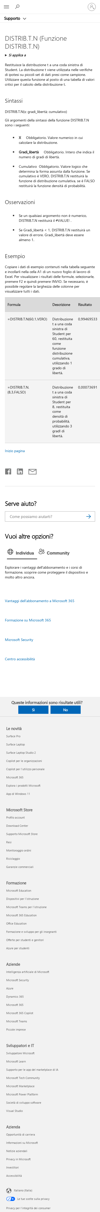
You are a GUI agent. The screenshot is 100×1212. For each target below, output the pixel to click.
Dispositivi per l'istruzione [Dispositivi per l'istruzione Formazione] (22, 899)
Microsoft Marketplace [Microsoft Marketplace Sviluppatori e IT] (20, 1086)
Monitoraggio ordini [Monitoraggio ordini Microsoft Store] (18, 850)
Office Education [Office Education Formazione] (16, 923)
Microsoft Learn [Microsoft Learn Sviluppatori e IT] (16, 1061)
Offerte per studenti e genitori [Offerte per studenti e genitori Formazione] (25, 940)
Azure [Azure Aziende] (9, 988)
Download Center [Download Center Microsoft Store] (17, 826)
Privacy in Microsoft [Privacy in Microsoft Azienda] (18, 1159)
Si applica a (17, 55)
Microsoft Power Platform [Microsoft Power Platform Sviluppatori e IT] (22, 1094)
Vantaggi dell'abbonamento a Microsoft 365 (39, 600)
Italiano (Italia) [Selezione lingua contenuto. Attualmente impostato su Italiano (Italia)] (23, 1190)
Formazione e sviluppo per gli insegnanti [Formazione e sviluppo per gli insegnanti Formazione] (31, 932)
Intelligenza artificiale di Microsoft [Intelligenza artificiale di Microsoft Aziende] (27, 972)
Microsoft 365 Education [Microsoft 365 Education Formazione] (21, 915)
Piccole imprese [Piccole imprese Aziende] (16, 1029)
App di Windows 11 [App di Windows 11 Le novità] (18, 794)
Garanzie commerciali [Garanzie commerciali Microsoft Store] (20, 867)
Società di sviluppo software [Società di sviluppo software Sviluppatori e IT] (23, 1102)
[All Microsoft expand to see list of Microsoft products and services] (6, 7)
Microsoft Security (19, 639)
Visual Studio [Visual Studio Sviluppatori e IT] (14, 1111)
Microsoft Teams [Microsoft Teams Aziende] (16, 1021)
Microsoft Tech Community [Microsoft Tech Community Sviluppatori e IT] (23, 1078)
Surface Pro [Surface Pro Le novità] (13, 736)
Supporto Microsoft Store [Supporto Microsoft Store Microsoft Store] (22, 834)
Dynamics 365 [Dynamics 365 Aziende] (15, 996)
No (65, 709)
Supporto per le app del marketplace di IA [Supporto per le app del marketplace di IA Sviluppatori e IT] (32, 1070)
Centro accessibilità (20, 658)
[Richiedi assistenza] (18, 7)
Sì (33, 709)
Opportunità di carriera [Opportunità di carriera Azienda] (20, 1134)
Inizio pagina (15, 450)
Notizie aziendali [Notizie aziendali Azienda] (16, 1151)
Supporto (12, 18)
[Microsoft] (50, 4)
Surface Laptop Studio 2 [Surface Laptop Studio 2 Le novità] (21, 752)
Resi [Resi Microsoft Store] (9, 842)
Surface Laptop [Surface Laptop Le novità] (15, 744)
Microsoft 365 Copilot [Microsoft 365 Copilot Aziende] (19, 1013)
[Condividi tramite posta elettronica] (30, 470)
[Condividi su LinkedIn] (18, 470)
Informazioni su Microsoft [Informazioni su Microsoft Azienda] (22, 1143)
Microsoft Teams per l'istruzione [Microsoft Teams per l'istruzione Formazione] (26, 907)
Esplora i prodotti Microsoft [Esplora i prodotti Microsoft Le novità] (23, 785)
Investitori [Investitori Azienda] (12, 1167)
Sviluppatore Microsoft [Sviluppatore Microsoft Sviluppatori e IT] (20, 1053)
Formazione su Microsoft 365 (28, 620)
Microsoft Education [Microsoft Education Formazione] (18, 890)
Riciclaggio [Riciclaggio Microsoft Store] (13, 858)
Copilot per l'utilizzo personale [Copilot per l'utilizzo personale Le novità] (25, 769)
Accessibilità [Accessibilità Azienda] (14, 1176)
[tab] (22, 553)
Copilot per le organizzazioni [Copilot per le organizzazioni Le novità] (24, 761)
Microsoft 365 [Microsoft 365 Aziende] (14, 1005)
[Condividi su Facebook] (8, 470)
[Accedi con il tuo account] (92, 7)
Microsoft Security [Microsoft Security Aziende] (17, 980)
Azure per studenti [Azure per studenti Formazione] (17, 948)
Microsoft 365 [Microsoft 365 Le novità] (14, 777)
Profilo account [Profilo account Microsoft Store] (15, 817)
